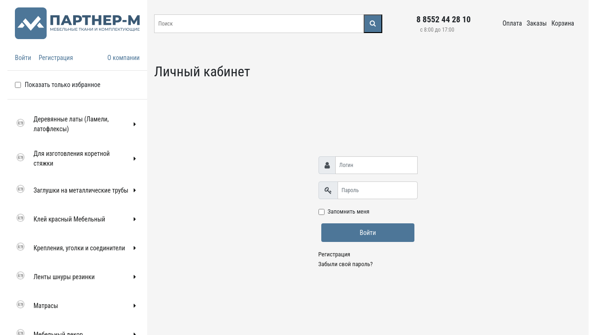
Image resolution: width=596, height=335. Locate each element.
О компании (123, 57)
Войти (23, 57)
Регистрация (56, 57)
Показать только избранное (63, 84)
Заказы (537, 23)
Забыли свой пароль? (345, 264)
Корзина (562, 23)
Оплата (512, 23)
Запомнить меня (349, 211)
